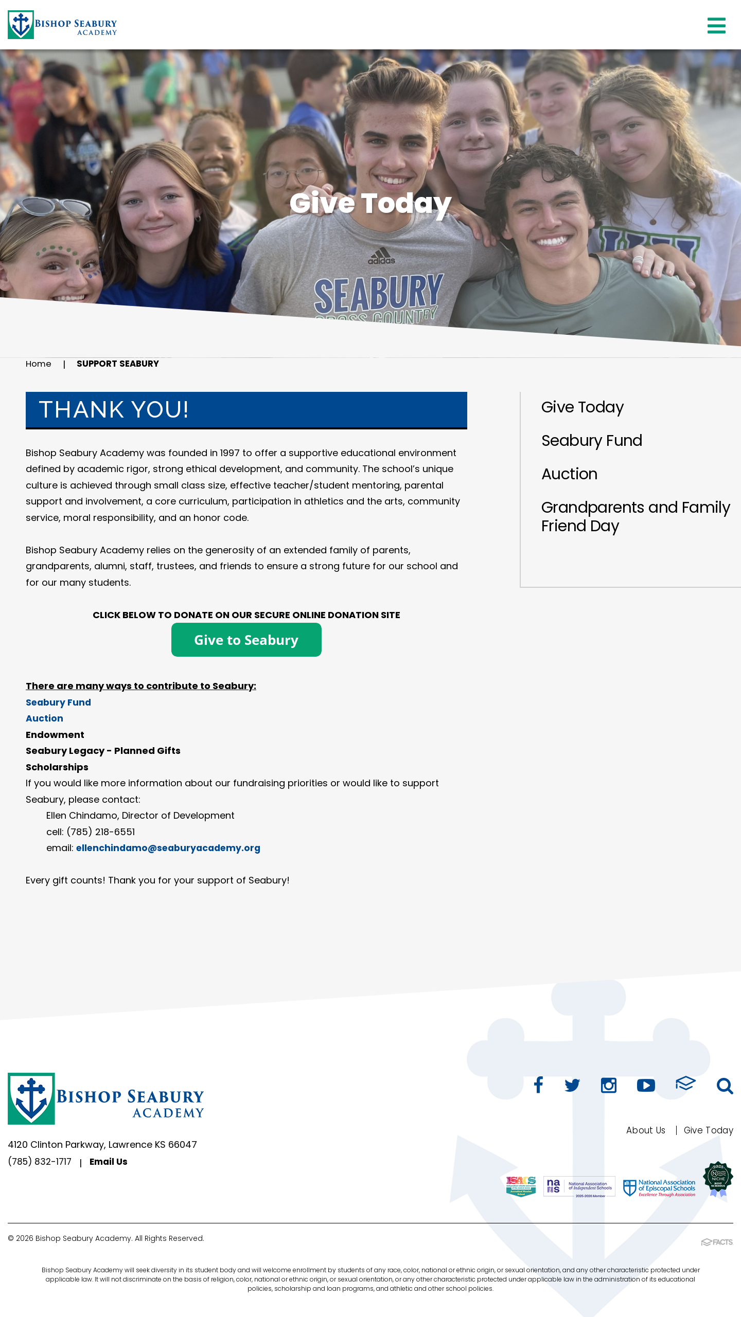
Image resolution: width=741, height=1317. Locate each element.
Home (39, 364)
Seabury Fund (592, 441)
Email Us (113, 1163)
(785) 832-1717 (41, 1163)
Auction (569, 474)
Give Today (582, 407)
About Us (640, 1130)
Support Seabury (123, 364)
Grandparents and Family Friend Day (635, 517)
